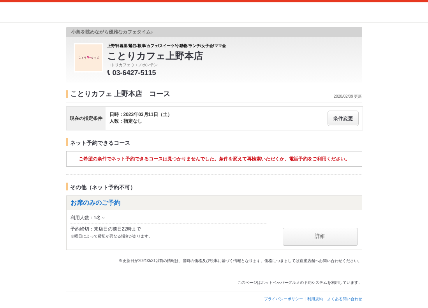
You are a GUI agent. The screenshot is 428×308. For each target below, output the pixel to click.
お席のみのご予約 (95, 202)
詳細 (320, 236)
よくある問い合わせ (344, 299)
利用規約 (315, 299)
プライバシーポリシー (283, 299)
